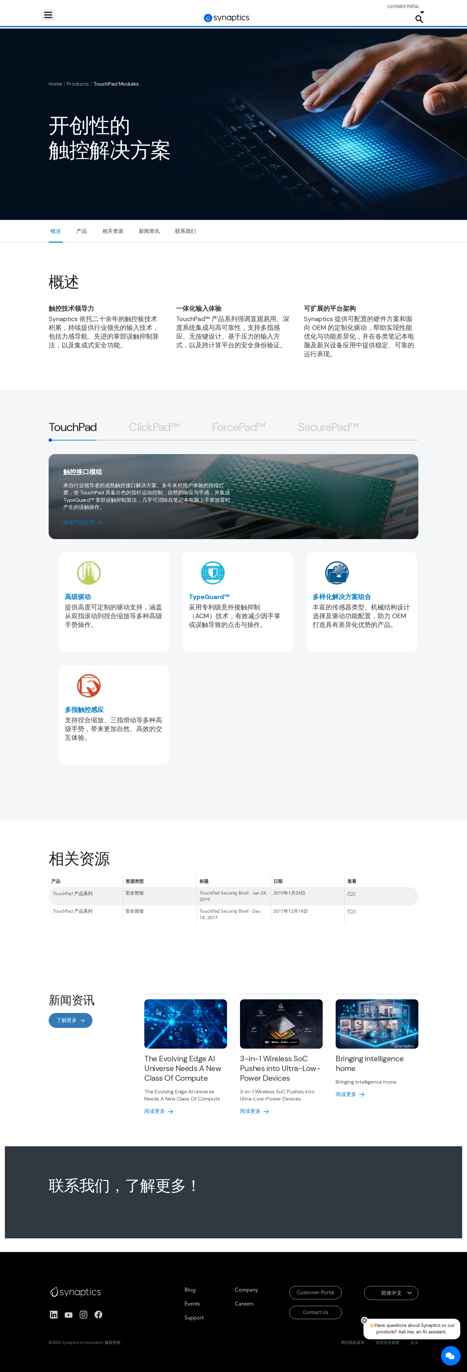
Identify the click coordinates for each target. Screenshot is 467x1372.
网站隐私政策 (353, 1342)
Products (56, 19)
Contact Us (307, 1313)
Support (337, 19)
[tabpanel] (233, 625)
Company (394, 19)
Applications (92, 19)
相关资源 (112, 231)
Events (182, 1303)
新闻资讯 (149, 231)
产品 (82, 231)
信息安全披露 (387, 1342)
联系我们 (185, 231)
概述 (56, 231)
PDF (351, 894)
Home (55, 83)
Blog (180, 1289)
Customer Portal (307, 1293)
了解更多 (66, 1020)
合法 (414, 1342)
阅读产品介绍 (78, 522)
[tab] (73, 427)
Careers (367, 19)
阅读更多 (154, 1111)
